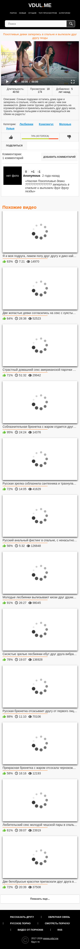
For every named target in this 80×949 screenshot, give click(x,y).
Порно (13, 13)
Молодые (65, 124)
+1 (33, 171)
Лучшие (32, 13)
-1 (39, 171)
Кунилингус (46, 124)
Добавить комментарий (59, 157)
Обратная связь (59, 917)
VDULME (39, 5)
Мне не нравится (69, 137)
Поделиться (14, 145)
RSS (60, 930)
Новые (22, 13)
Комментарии (11, 154)
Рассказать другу (22, 917)
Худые (10, 128)
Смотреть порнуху (57, 923)
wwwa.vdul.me (50, 938)
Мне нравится (11, 137)
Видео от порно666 (30, 930)
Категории (64, 13)
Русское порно (20, 923)
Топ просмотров (48, 13)
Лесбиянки (26, 124)
